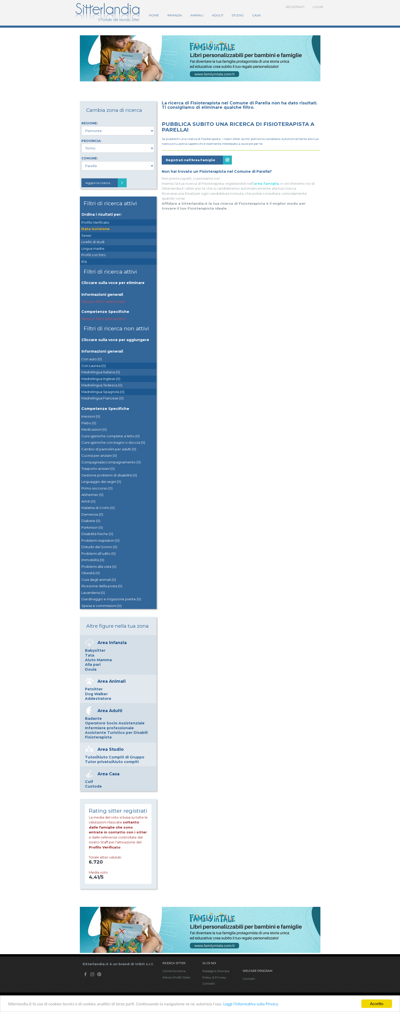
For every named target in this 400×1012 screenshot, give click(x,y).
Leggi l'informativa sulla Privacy (250, 1004)
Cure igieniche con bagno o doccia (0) (113, 442)
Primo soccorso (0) (97, 488)
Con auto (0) (91, 359)
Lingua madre (92, 248)
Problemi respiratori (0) (100, 540)
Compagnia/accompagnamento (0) (111, 462)
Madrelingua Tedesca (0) (101, 385)
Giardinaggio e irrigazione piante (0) (111, 599)
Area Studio (111, 749)
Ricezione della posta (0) (101, 586)
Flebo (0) (88, 423)
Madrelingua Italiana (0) (100, 372)
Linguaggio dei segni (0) (101, 482)
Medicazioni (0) (94, 429)
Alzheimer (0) (92, 495)
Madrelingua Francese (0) (102, 398)
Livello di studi (92, 242)
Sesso (86, 235)
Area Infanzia (112, 642)
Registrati (295, 7)
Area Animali (112, 681)
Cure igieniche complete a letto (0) (110, 436)
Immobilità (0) (92, 560)
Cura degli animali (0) (98, 580)
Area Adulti (110, 710)
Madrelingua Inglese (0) (100, 379)
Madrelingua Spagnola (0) (102, 392)
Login (318, 7)
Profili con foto (93, 255)
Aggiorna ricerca (106, 182)
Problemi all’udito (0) (98, 553)
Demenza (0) (92, 514)
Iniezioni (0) (90, 416)
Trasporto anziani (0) (98, 468)
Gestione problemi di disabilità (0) (109, 475)
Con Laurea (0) (93, 366)
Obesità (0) (90, 573)
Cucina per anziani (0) (99, 455)
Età (84, 261)
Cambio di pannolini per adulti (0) (108, 449)
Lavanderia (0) (93, 593)
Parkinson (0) (92, 527)
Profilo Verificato (95, 222)
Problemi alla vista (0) (98, 566)
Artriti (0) (88, 501)
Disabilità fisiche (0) (97, 534)
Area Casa (109, 773)
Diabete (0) (90, 521)
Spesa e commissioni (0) (101, 606)
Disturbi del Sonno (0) (99, 547)
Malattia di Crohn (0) (98, 508)
